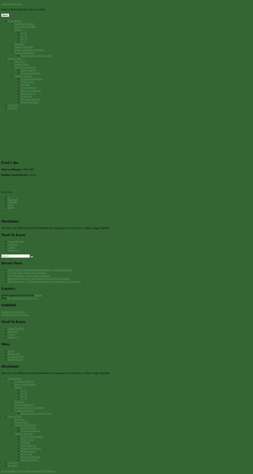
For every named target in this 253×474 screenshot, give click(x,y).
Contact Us (13, 250)
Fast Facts (19, 61)
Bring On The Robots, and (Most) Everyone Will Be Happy (38, 278)
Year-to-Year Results (25, 26)
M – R (24, 38)
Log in (11, 350)
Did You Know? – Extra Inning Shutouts (29, 275)
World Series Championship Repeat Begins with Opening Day (40, 270)
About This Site (16, 241)
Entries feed (14, 353)
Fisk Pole (25, 84)
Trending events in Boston (15, 314)
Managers (19, 44)
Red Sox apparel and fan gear (22, 298)
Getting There (21, 64)
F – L (23, 35)
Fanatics (38, 295)
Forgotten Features (30, 73)
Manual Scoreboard (31, 90)
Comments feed (16, 356)
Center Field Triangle (32, 79)
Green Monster (28, 87)
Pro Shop (12, 108)
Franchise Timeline (24, 23)
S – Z (23, 41)
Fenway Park (14, 58)
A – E (23, 32)
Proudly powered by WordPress (39, 471)
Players (18, 29)
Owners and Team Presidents (29, 50)
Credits (11, 247)
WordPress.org (15, 359)
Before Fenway (28, 70)
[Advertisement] (126, 134)
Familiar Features (23, 76)
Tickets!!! (13, 105)
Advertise (13, 244)
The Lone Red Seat (30, 99)
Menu (5, 15)
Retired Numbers (29, 102)
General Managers (23, 47)
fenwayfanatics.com (11, 4)
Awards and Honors (24, 52)
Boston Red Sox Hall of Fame (36, 55)
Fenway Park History (25, 67)
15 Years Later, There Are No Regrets (27, 272)
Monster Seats (28, 93)
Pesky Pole (26, 96)
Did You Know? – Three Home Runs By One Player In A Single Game (44, 281)
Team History (15, 21)
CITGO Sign (27, 81)
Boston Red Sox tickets (13, 311)
